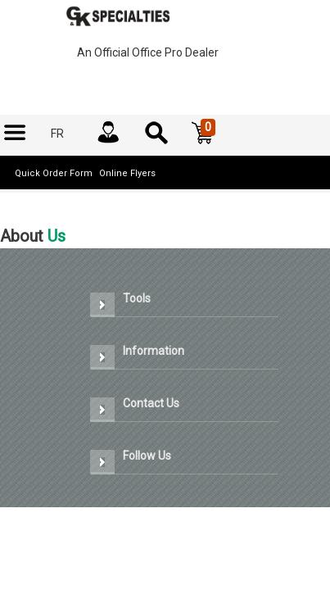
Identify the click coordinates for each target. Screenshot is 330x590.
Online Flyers (127, 173)
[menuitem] (14, 133)
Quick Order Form (54, 173)
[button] (203, 133)
